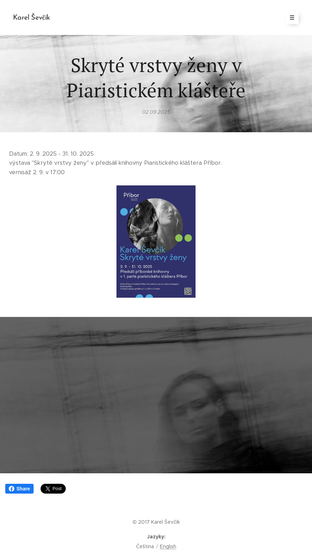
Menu (289, 17)
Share (19, 488)
